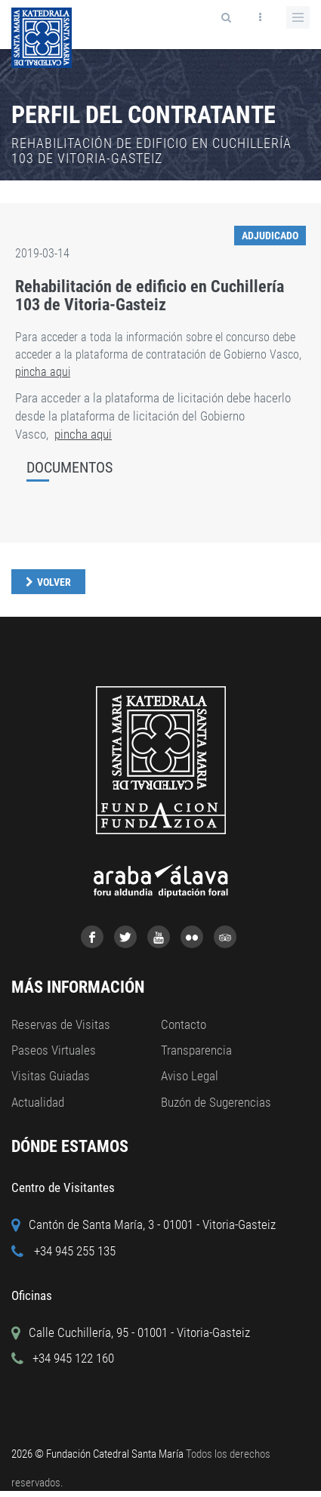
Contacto (183, 1024)
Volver (54, 582)
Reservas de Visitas (60, 1024)
